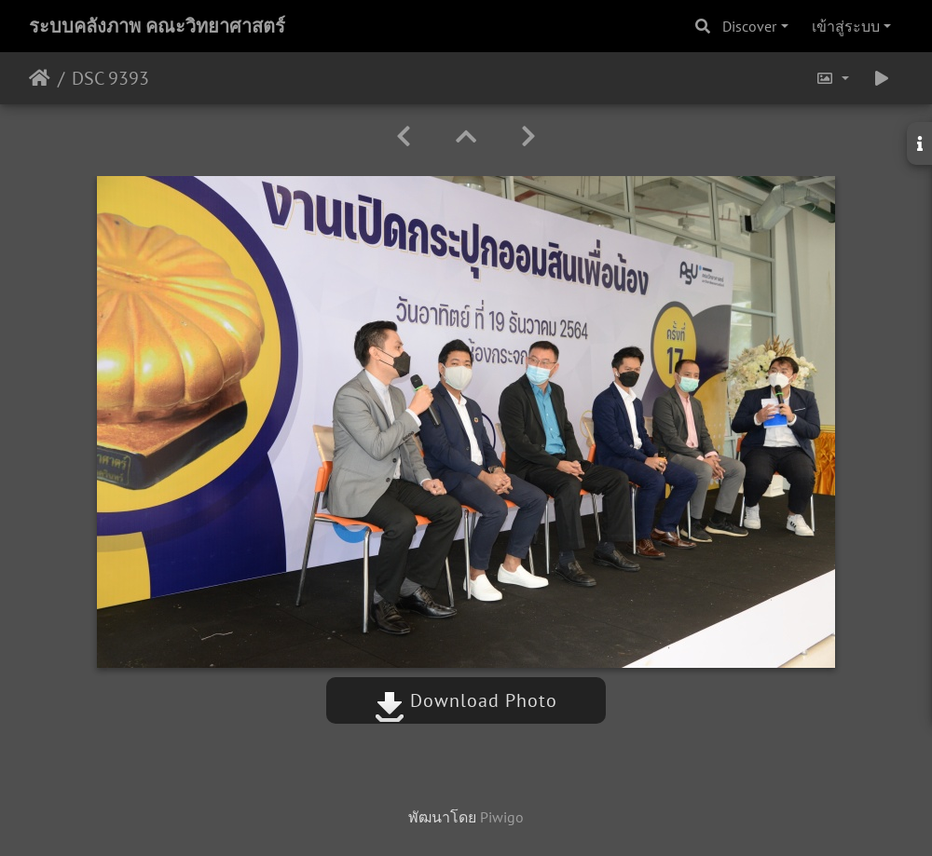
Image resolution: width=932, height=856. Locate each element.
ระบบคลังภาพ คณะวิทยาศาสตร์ (157, 26)
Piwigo (502, 817)
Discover (749, 26)
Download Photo (466, 700)
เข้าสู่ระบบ (846, 26)
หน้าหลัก (39, 78)
